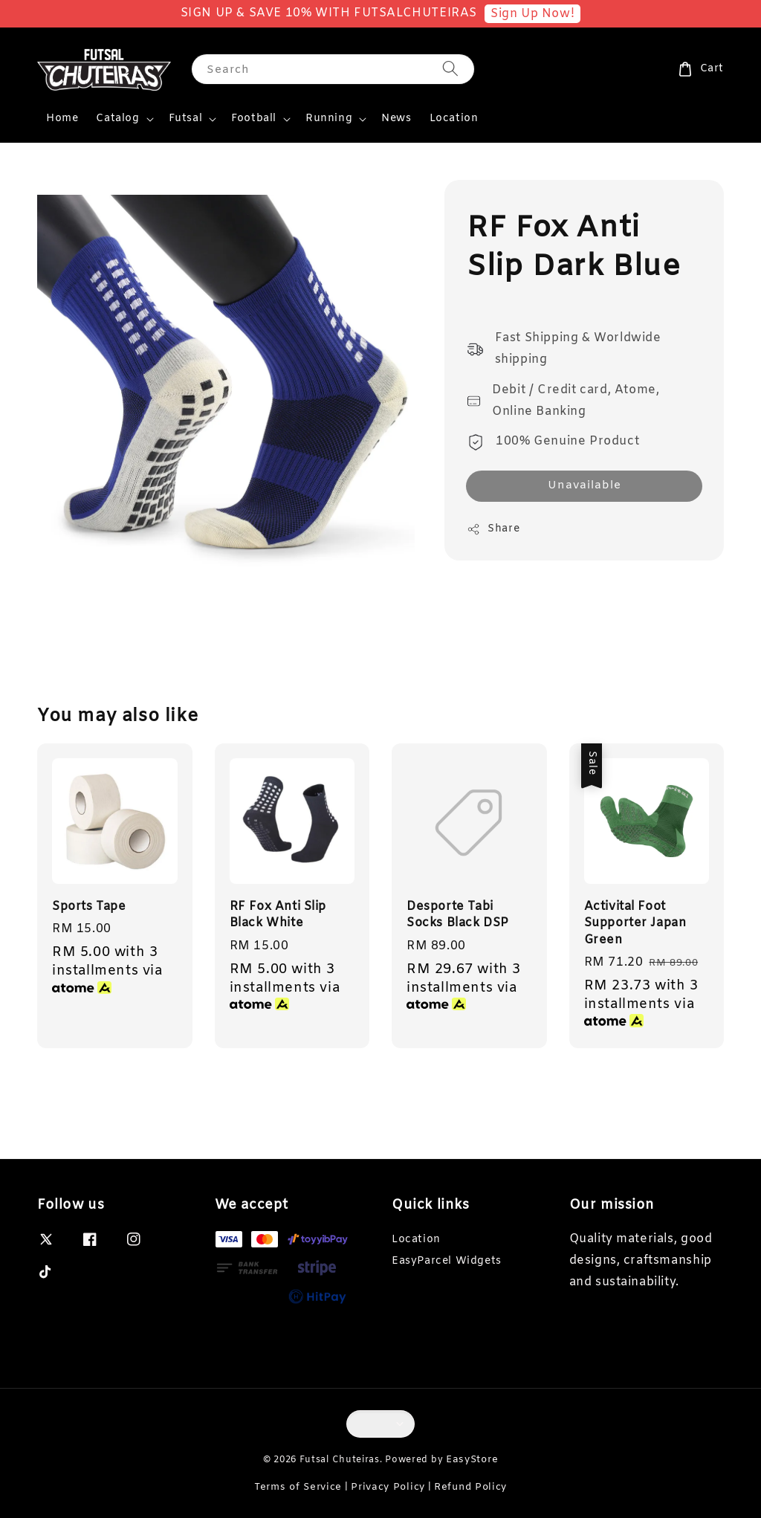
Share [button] (493, 529)
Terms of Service (298, 1487)
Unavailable (584, 485)
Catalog (117, 119)
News (396, 119)
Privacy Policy (388, 1487)
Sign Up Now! (532, 14)
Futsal (186, 119)
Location (454, 119)
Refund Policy (470, 1487)
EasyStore (472, 1459)
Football (253, 119)
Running (328, 119)
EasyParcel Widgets (447, 1261)
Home (62, 119)
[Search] (450, 68)
